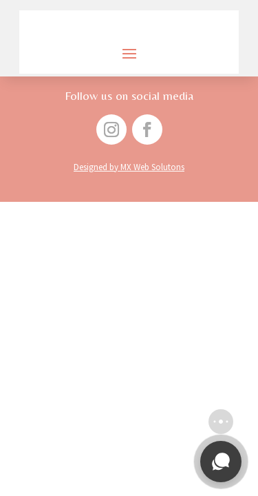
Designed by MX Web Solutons (129, 167)
